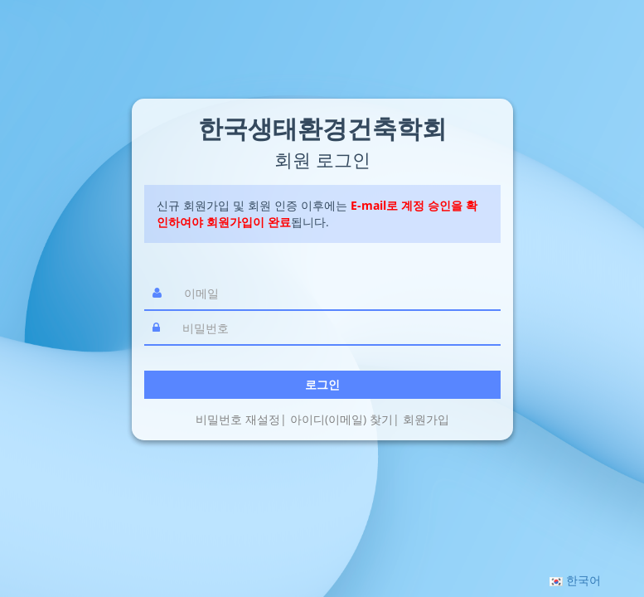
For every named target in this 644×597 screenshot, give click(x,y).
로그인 (322, 384)
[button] (575, 580)
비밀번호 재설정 (238, 419)
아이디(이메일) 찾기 (341, 419)
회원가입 (426, 419)
